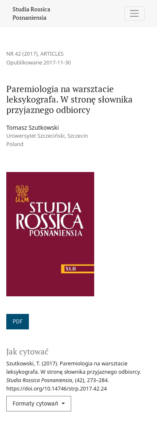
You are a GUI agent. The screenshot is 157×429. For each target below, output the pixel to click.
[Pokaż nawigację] (134, 13)
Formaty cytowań (36, 403)
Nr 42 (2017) (22, 53)
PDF (18, 321)
